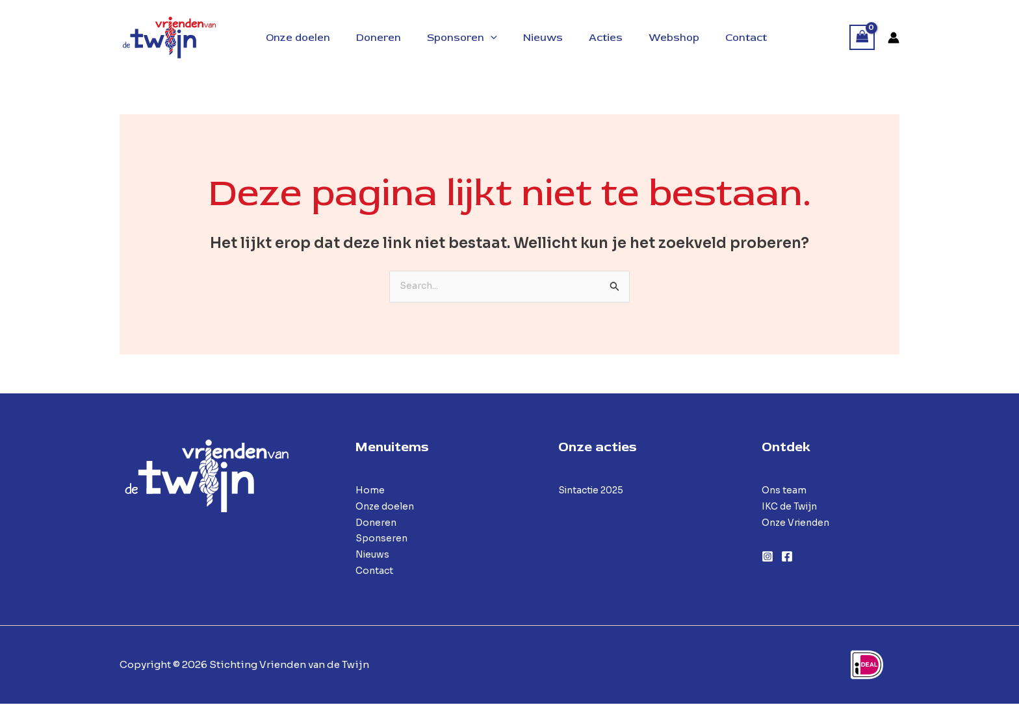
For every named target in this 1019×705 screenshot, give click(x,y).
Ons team (785, 491)
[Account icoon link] (893, 37)
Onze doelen (387, 507)
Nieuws (374, 555)
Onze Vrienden (799, 523)
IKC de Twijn (792, 507)
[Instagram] (767, 557)
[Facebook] (787, 557)
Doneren (376, 523)
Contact (375, 571)
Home (370, 491)
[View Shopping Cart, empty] (862, 37)
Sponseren (382, 540)
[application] (489, 37)
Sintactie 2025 (594, 491)
